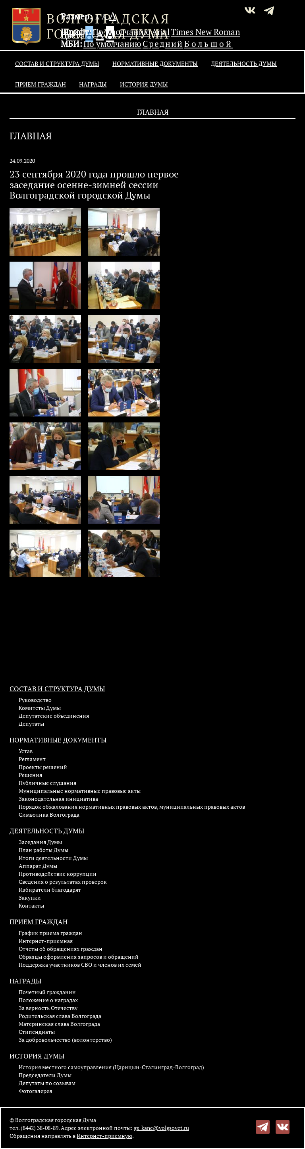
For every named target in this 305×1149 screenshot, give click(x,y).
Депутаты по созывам (47, 1083)
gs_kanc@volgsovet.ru (161, 1128)
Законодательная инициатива (58, 798)
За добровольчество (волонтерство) (65, 1039)
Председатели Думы (45, 1075)
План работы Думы (43, 850)
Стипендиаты (37, 1031)
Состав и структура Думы (57, 63)
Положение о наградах (48, 1000)
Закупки (30, 897)
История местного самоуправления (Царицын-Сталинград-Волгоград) (111, 1067)
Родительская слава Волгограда (60, 1016)
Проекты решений (43, 767)
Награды (93, 84)
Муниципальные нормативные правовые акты (80, 790)
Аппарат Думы (38, 865)
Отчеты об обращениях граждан (60, 948)
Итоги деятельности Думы (53, 858)
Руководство (35, 700)
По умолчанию (122, 31)
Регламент (32, 759)
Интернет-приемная (46, 941)
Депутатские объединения (54, 715)
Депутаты (31, 723)
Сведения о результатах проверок (63, 881)
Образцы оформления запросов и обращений (79, 956)
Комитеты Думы (40, 707)
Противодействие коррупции (58, 873)
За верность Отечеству (48, 1008)
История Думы (144, 84)
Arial (161, 31)
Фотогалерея (35, 1091)
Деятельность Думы (244, 63)
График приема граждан (50, 933)
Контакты (31, 905)
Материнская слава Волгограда (59, 1024)
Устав (26, 751)
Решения (30, 775)
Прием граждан (40, 84)
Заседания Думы (40, 842)
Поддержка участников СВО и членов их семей (80, 964)
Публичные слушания (47, 783)
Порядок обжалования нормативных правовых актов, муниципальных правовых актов (132, 806)
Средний (163, 43)
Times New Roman (205, 31)
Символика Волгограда (49, 814)
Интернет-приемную (104, 1135)
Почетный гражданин (47, 992)
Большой (208, 43)
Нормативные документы (155, 63)
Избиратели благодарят (50, 889)
